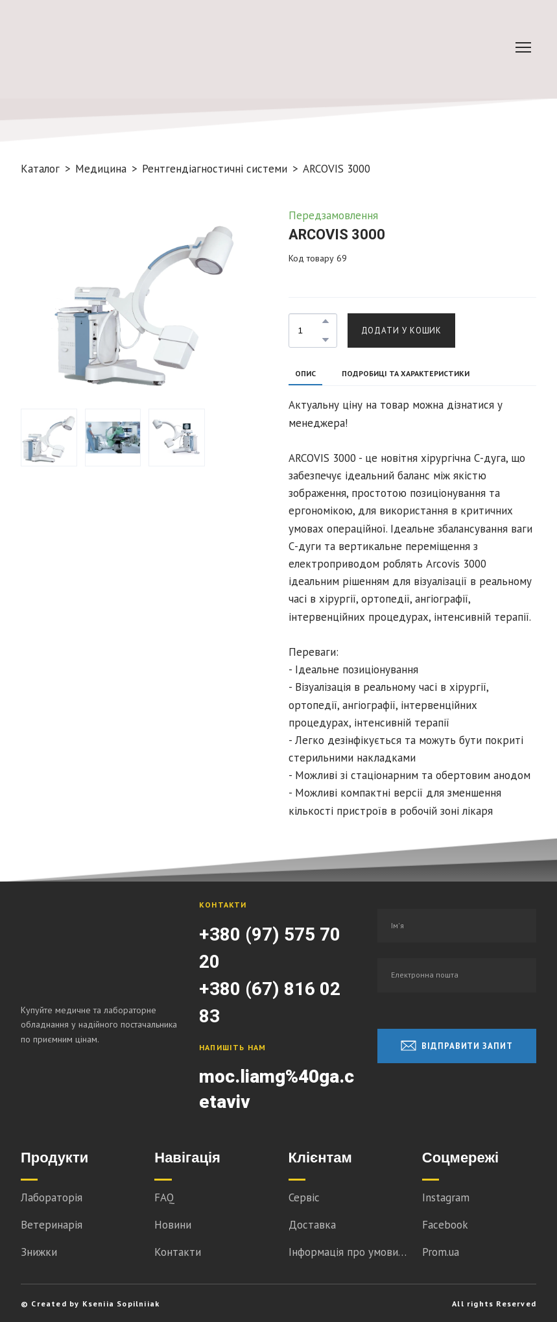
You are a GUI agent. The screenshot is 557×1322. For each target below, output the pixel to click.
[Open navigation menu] (523, 47)
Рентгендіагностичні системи (214, 169)
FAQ (164, 1197)
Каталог (40, 169)
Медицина (100, 169)
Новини (172, 1225)
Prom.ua (440, 1252)
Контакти (177, 1252)
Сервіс (304, 1197)
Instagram (445, 1197)
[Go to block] (147, 47)
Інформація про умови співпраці (349, 1252)
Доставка (312, 1225)
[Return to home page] (100, 942)
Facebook (445, 1225)
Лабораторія (51, 1197)
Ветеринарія (51, 1225)
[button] (325, 321)
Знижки (39, 1252)
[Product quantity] (309, 331)
